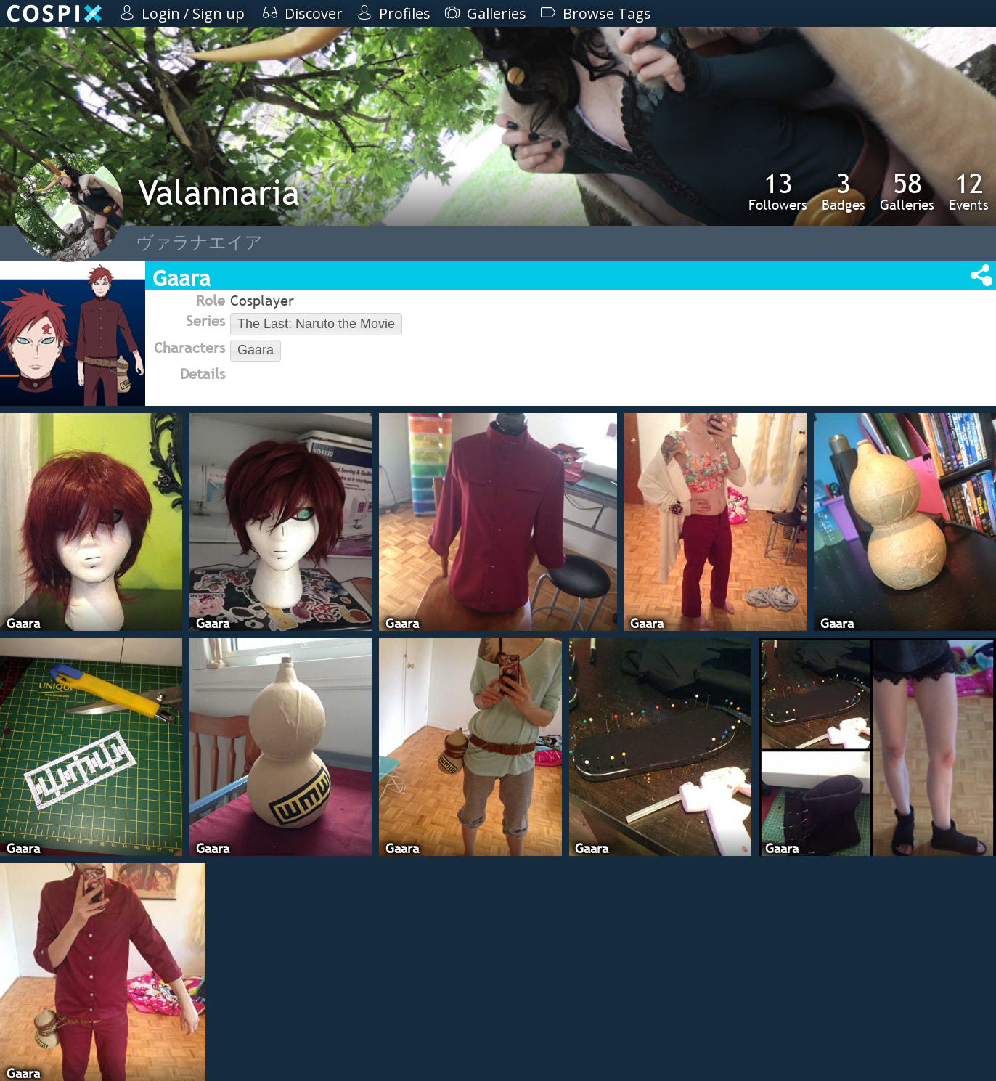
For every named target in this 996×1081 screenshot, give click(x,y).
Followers (777, 191)
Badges (843, 191)
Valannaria (219, 192)
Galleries (907, 191)
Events (969, 191)
